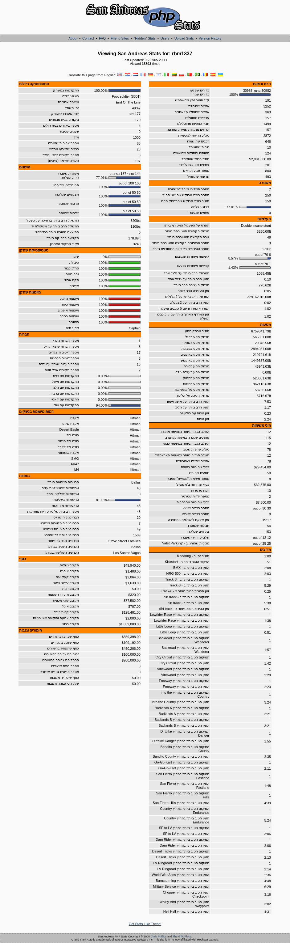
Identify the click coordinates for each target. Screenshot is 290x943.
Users (165, 38)
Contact (88, 38)
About (72, 38)
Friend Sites (120, 38)
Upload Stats (184, 38)
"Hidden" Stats (145, 38)
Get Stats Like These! (145, 924)
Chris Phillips (158, 936)
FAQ (102, 38)
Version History (210, 38)
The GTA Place (182, 936)
